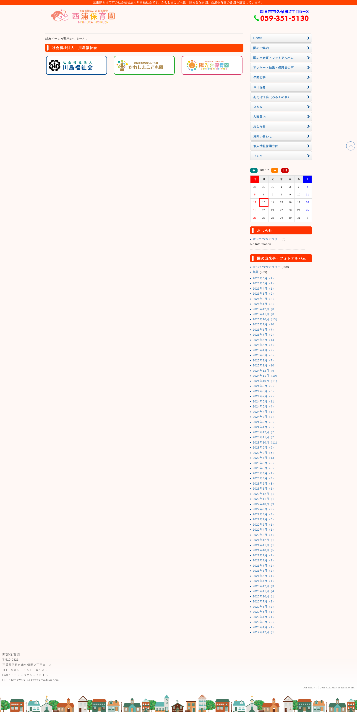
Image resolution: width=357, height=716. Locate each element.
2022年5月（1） (264, 524)
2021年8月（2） (264, 560)
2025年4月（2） (264, 350)
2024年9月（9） (264, 386)
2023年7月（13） (265, 457)
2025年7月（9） (264, 334)
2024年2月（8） (264, 422)
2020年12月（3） (265, 586)
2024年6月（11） (265, 401)
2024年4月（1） (264, 411)
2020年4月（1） (264, 617)
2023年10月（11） (266, 442)
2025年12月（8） (265, 309)
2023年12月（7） (265, 432)
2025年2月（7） (264, 360)
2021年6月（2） (264, 570)
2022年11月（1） (265, 499)
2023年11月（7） (265, 437)
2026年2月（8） (264, 299)
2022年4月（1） (264, 529)
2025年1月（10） (265, 365)
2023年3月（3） (264, 478)
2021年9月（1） (264, 555)
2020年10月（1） (265, 596)
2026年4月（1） (264, 288)
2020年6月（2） (264, 606)
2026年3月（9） (264, 293)
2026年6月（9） (264, 278)
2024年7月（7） (264, 396)
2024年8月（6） (264, 391)
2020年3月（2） (264, 622)
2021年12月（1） (265, 540)
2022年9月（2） (264, 509)
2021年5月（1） (264, 576)
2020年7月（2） (264, 601)
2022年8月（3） (264, 514)
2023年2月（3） (264, 483)
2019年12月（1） (265, 632)
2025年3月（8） (264, 355)
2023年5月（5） (264, 468)
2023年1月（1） (264, 488)
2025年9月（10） (265, 324)
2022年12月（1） (265, 493)
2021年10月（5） (265, 550)
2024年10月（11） (266, 381)
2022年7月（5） (264, 519)
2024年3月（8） (264, 416)
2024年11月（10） (266, 375)
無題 (256, 272)
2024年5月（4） (264, 406)
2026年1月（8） (264, 304)
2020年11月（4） (265, 591)
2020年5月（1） (264, 611)
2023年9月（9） (264, 447)
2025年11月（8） (265, 314)
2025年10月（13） (266, 319)
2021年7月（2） (264, 565)
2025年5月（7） (264, 345)
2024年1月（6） (264, 427)
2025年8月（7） (264, 329)
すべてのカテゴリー (267, 239)
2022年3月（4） (264, 535)
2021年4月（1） (264, 581)
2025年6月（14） (265, 340)
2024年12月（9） (265, 370)
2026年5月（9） (264, 283)
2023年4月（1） (264, 473)
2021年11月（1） (265, 545)
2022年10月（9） (265, 504)
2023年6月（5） (264, 463)
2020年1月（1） (264, 627)
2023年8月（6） (264, 452)
